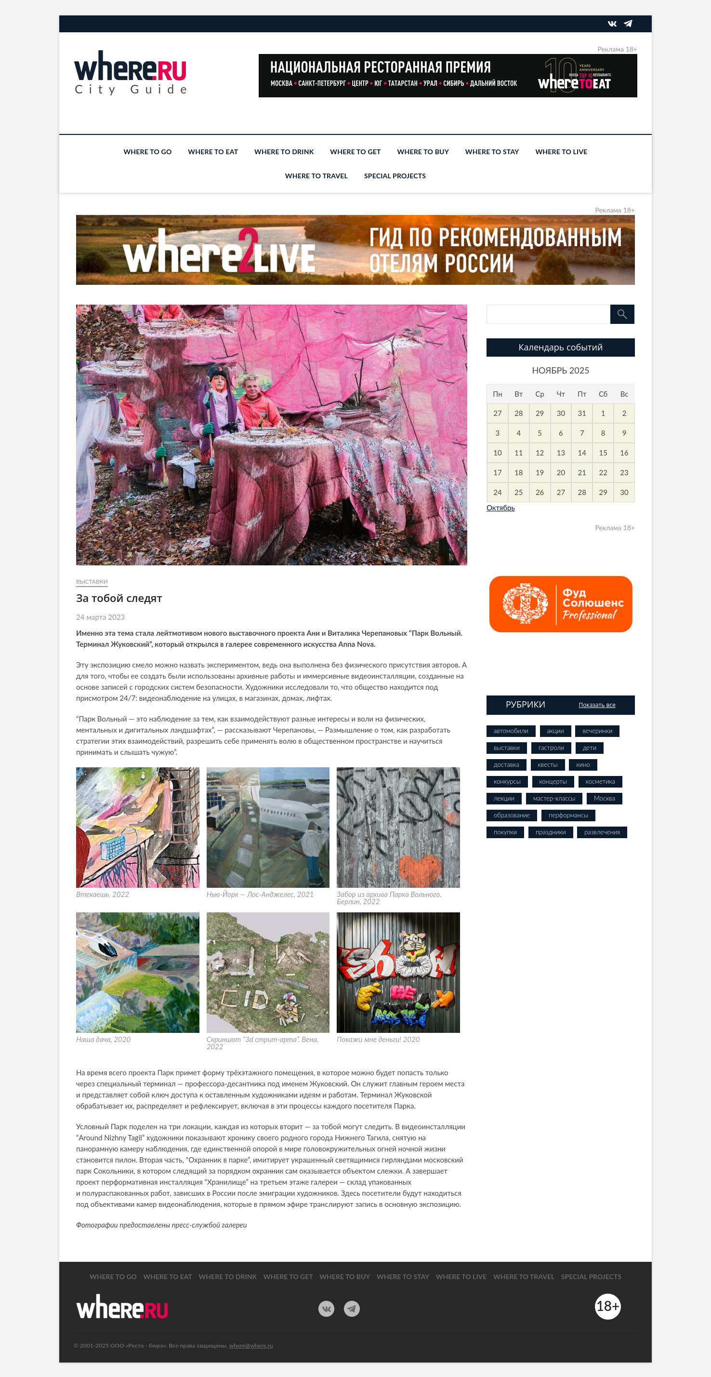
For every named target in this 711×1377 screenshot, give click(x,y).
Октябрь (501, 507)
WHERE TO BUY (423, 151)
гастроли (551, 747)
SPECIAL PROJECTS (395, 176)
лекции (504, 798)
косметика (600, 781)
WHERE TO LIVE (561, 151)
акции (555, 731)
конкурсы (507, 781)
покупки (505, 832)
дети (589, 747)
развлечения (602, 832)
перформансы (568, 815)
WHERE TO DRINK (284, 151)
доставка (506, 764)
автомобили (511, 731)
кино (583, 764)
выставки (92, 581)
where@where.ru (251, 1345)
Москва (604, 798)
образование (512, 815)
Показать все (597, 705)
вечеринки (597, 731)
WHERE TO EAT (213, 151)
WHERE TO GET (355, 151)
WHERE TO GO (147, 151)
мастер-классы (554, 798)
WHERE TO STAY (492, 151)
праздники (551, 832)
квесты (548, 764)
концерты (553, 781)
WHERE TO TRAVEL (316, 176)
